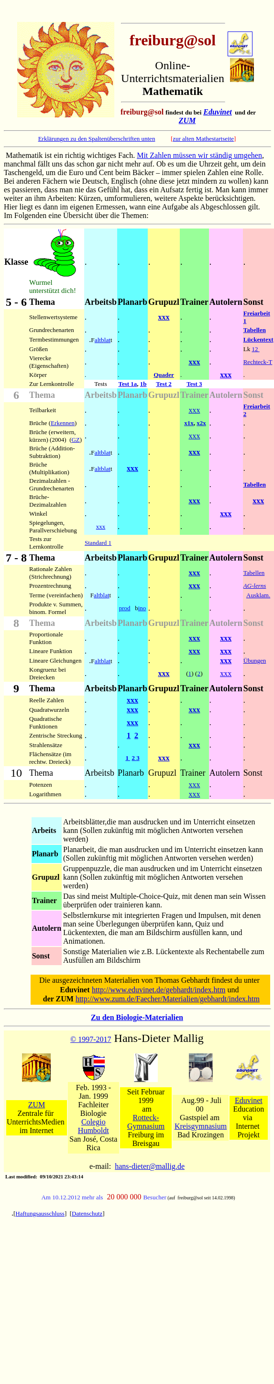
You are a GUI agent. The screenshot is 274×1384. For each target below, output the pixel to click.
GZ (75, 439)
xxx (164, 317)
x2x (201, 423)
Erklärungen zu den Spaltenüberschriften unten (96, 138)
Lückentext (258, 339)
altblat (102, 339)
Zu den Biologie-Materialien (137, 1017)
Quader (163, 374)
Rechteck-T (258, 361)
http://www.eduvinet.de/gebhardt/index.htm (158, 990)
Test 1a (127, 383)
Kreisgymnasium (201, 1126)
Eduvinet (217, 112)
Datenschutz (87, 1213)
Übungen (254, 660)
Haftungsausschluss (40, 1213)
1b (143, 383)
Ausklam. (258, 595)
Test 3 (194, 383)
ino (142, 608)
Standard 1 (98, 542)
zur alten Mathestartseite (203, 138)
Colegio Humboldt (93, 1126)
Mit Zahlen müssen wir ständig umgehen (199, 155)
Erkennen (63, 423)
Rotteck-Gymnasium (145, 1121)
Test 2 (163, 383)
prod (125, 608)
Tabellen (254, 329)
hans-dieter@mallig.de (150, 1166)
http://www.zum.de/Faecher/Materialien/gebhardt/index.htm (168, 999)
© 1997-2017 (90, 1039)
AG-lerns (254, 585)
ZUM (187, 120)
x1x (189, 423)
